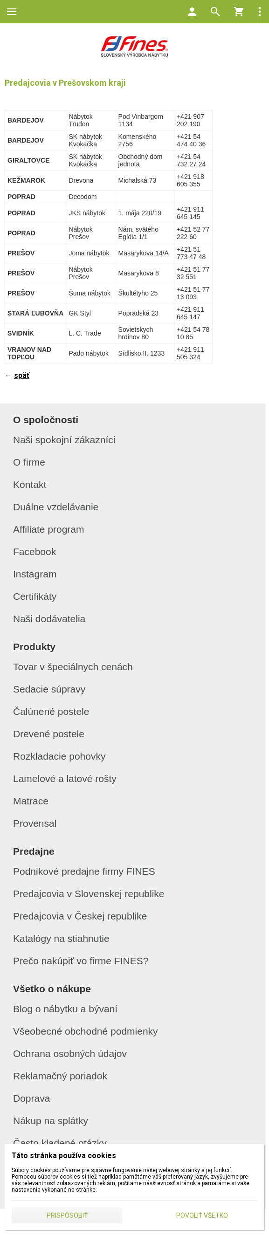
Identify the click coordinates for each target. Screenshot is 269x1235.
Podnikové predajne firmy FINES (84, 871)
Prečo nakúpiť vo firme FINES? (80, 960)
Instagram (34, 574)
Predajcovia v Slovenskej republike (89, 893)
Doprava (31, 1098)
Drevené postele (48, 733)
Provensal (34, 823)
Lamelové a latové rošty (65, 778)
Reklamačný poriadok (60, 1075)
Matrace (30, 801)
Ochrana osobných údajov (70, 1053)
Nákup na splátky (50, 1120)
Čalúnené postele (51, 711)
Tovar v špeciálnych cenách (73, 666)
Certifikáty (34, 596)
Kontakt (29, 484)
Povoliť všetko (202, 1215)
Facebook (34, 551)
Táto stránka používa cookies (64, 1155)
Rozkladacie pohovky (59, 756)
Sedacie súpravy (49, 689)
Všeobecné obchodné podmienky (85, 1031)
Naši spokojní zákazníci (64, 439)
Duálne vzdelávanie (55, 506)
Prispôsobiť (67, 1215)
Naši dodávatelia (49, 618)
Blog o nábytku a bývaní (65, 1008)
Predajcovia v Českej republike (80, 916)
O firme (29, 462)
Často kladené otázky (60, 1143)
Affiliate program (48, 529)
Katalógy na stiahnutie (61, 938)
